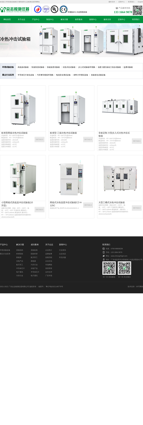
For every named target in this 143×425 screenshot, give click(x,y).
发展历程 (48, 257)
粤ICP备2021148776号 (54, 287)
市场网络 (48, 265)
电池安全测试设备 (63, 75)
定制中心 (121, 2)
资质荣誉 (48, 268)
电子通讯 (19, 272)
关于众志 (21, 20)
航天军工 (19, 265)
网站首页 (7, 20)
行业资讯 (62, 250)
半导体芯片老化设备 (26, 75)
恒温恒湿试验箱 (38, 67)
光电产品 (19, 261)
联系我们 (131, 2)
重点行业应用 (5, 254)
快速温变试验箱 (53, 67)
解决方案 (64, 20)
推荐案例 (78, 20)
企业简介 (48, 250)
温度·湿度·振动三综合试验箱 (109, 67)
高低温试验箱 (23, 67)
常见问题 (62, 257)
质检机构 (19, 250)
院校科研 (34, 254)
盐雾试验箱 (128, 67)
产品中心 (35, 20)
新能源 (18, 257)
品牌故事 (48, 254)
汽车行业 (19, 276)
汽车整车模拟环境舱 (45, 75)
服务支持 (112, 2)
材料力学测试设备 (81, 75)
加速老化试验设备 (98, 75)
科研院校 (19, 254)
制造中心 (50, 20)
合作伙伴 (48, 272)
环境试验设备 (5, 250)
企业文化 (48, 261)
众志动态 (62, 254)
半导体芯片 (20, 268)
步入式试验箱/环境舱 (86, 67)
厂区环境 (48, 276)
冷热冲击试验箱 (69, 67)
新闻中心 (93, 20)
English (140, 2)
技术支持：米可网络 (135, 287)
